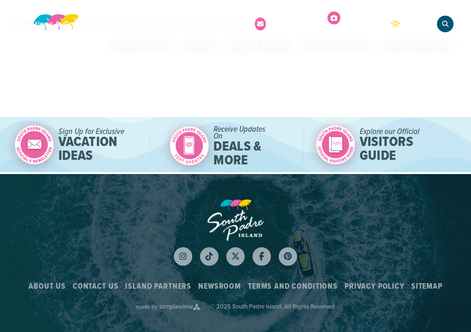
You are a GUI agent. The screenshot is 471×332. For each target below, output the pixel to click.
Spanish (166, 24)
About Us (47, 286)
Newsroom (219, 286)
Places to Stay (336, 46)
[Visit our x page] (235, 256)
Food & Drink (258, 46)
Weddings (120, 24)
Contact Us (96, 286)
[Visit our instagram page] (183, 256)
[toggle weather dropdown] (409, 24)
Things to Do (141, 46)
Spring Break (218, 24)
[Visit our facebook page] (262, 256)
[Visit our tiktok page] (209, 256)
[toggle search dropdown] (445, 24)
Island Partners (158, 286)
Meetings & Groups (54, 24)
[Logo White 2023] (235, 219)
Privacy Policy (374, 286)
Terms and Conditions (293, 286)
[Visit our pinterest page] (288, 256)
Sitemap (426, 286)
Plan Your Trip (418, 46)
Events (199, 46)
